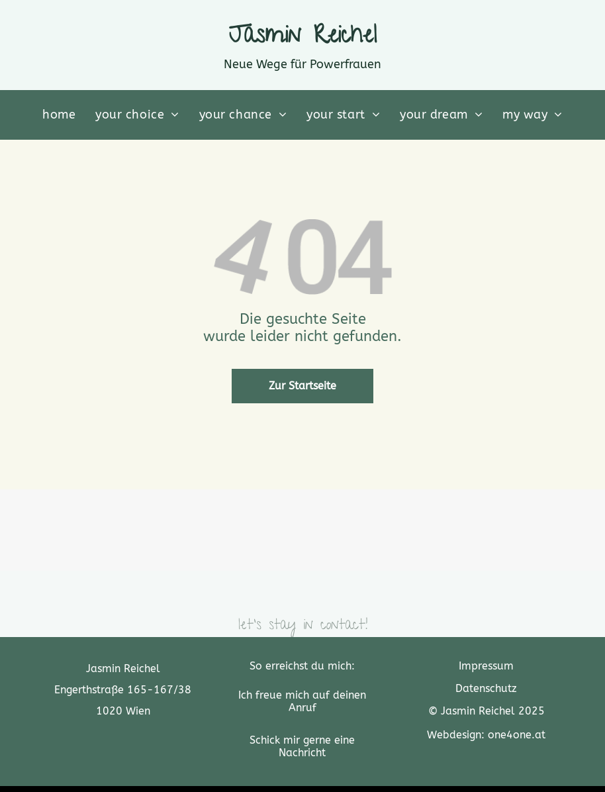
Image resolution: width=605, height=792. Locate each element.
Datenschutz (486, 688)
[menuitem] (58, 115)
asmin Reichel (310, 38)
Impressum (486, 666)
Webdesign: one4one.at (486, 734)
